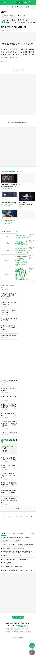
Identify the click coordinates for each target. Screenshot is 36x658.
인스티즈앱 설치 (18, 617)
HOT (6, 7)
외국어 (14, 22)
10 (21, 516)
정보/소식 (15, 231)
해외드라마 (31, 22)
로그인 (10, 122)
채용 (27, 623)
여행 (7, 22)
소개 (7, 623)
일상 (16, 7)
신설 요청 (21, 15)
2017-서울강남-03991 (18, 632)
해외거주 (22, 22)
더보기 (18, 509)
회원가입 (19, 2)
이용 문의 (13, 623)
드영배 (26, 7)
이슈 (11, 7)
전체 (3, 231)
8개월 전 (3, 30)
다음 (26, 516)
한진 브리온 (8, 16)
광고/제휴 (21, 623)
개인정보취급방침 (22, 626)
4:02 (32, 533)
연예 (21, 7)
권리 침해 (11, 626)
